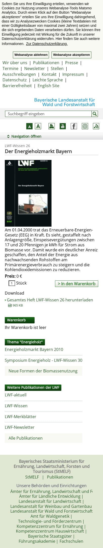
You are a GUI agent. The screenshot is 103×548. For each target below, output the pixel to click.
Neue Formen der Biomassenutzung (43, 371)
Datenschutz (15, 80)
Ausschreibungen (19, 74)
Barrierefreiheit (17, 85)
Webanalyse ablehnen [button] (30, 55)
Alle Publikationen (26, 438)
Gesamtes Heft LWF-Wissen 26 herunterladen (50, 302)
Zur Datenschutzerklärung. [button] (47, 44)
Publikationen (46, 62)
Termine (10, 68)
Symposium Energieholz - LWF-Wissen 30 (43, 360)
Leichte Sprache (48, 80)
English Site (48, 85)
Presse (71, 62)
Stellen (57, 68)
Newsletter (34, 68)
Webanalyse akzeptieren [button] (71, 55)
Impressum (73, 74)
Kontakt (49, 74)
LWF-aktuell (16, 395)
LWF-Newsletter (20, 427)
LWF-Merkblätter (20, 416)
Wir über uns (15, 62)
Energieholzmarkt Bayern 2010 (34, 349)
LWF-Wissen (16, 406)
